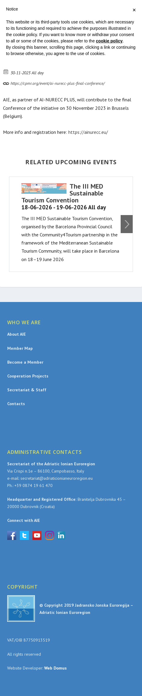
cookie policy (109, 40)
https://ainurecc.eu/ (88, 132)
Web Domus (55, 668)
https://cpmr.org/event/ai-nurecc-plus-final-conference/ (54, 82)
